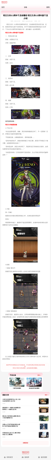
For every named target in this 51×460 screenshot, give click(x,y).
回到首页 (10, 457)
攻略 (25, 7)
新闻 (48, 7)
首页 (3, 7)
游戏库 (26, 457)
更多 (39, 375)
